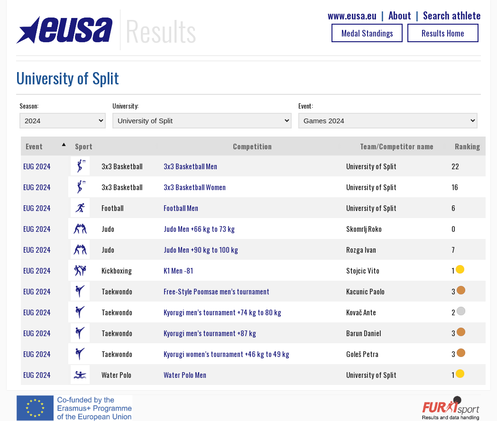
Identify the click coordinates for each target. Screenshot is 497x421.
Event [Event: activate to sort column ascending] (34, 146)
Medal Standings (367, 33)
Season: (28, 105)
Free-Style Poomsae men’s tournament (216, 291)
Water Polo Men (185, 374)
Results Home (443, 33)
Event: (305, 105)
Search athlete (452, 15)
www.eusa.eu (352, 15)
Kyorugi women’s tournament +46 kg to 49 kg (226, 353)
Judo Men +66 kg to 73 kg (199, 228)
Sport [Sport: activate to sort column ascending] (83, 146)
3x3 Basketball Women (195, 187)
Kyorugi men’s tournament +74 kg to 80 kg (222, 312)
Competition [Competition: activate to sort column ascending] (252, 146)
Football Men (181, 207)
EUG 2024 (37, 166)
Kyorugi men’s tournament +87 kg (210, 333)
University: (125, 105)
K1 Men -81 (178, 270)
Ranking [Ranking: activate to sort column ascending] (467, 146)
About (399, 15)
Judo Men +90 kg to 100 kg (201, 249)
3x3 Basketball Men (190, 166)
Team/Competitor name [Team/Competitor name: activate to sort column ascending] (396, 146)
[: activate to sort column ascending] (130, 146)
